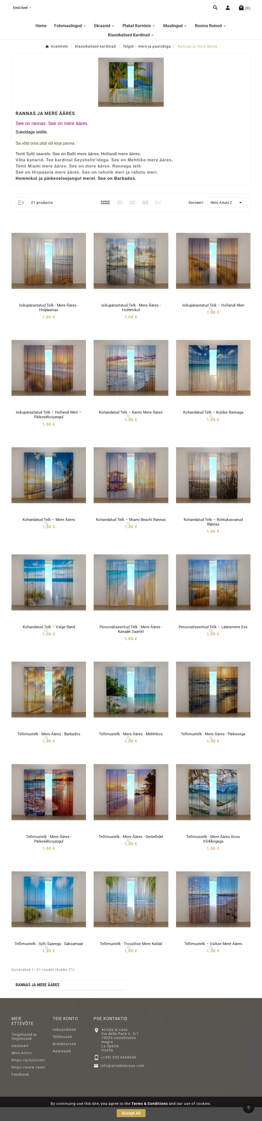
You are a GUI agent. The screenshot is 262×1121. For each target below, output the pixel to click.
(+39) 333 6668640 (118, 1071)
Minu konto (22, 1067)
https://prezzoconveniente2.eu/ (40, 1074)
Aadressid (62, 1065)
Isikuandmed (64, 1043)
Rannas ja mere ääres (38, 998)
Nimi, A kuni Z (227, 216)
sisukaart (20, 1059)
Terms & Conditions (150, 1104)
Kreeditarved (64, 1058)
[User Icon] (228, 15)
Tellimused (62, 1051)
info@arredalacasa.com (122, 1079)
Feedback (20, 1088)
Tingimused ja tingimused (24, 1050)
